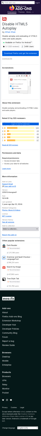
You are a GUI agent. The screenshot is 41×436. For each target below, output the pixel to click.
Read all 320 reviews (10, 145)
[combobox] (18, 2)
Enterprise (6, 365)
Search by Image (14, 267)
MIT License (6, 216)
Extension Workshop (11, 320)
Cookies (14, 407)
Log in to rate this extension (20, 124)
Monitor (5, 388)
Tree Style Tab (13, 279)
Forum (5, 337)
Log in (37, 3)
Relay (4, 384)
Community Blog (9, 333)
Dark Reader (12, 245)
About (5, 312)
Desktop (6, 357)
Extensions (12, 12)
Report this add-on (9, 235)
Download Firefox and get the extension (20, 53)
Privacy (5, 407)
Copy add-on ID (9, 186)
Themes (21, 12)
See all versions (8, 222)
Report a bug (8, 341)
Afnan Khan (10, 32)
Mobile (5, 361)
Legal (22, 407)
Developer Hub (9, 325)
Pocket (5, 393)
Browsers (6, 376)
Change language (8, 428)
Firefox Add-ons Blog (12, 316)
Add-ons (6, 308)
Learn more (6, 169)
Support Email (7, 184)
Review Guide (8, 345)
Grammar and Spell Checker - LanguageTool (19, 258)
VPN (4, 380)
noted (22, 412)
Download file (7, 58)
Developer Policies (10, 329)
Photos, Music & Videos (11, 210)
